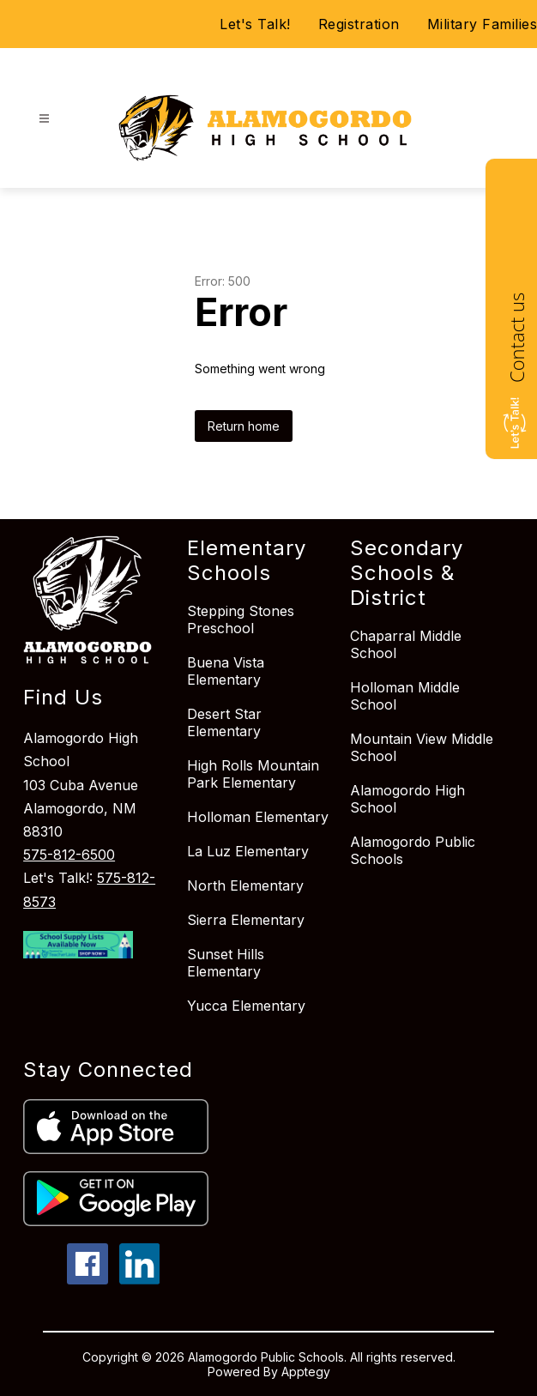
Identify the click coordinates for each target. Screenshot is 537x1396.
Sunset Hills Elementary (225, 963)
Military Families (482, 24)
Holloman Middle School (405, 696)
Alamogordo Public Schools (412, 850)
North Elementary (245, 885)
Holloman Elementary (258, 816)
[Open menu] (44, 119)
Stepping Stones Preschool (240, 619)
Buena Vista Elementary (225, 671)
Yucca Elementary (246, 1005)
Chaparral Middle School (406, 644)
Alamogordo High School (407, 799)
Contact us (516, 338)
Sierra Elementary (246, 919)
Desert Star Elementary (224, 722)
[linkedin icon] (139, 1279)
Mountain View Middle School (421, 747)
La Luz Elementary (248, 851)
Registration (359, 24)
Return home (244, 426)
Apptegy (305, 1371)
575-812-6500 (69, 854)
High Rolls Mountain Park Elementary (253, 774)
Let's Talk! (255, 24)
